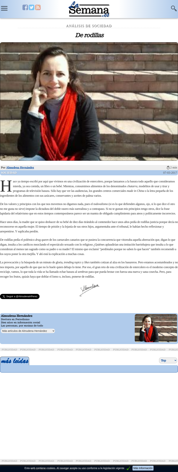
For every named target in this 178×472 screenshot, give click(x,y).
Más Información (143, 468)
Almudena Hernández (20, 167)
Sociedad (9, 172)
